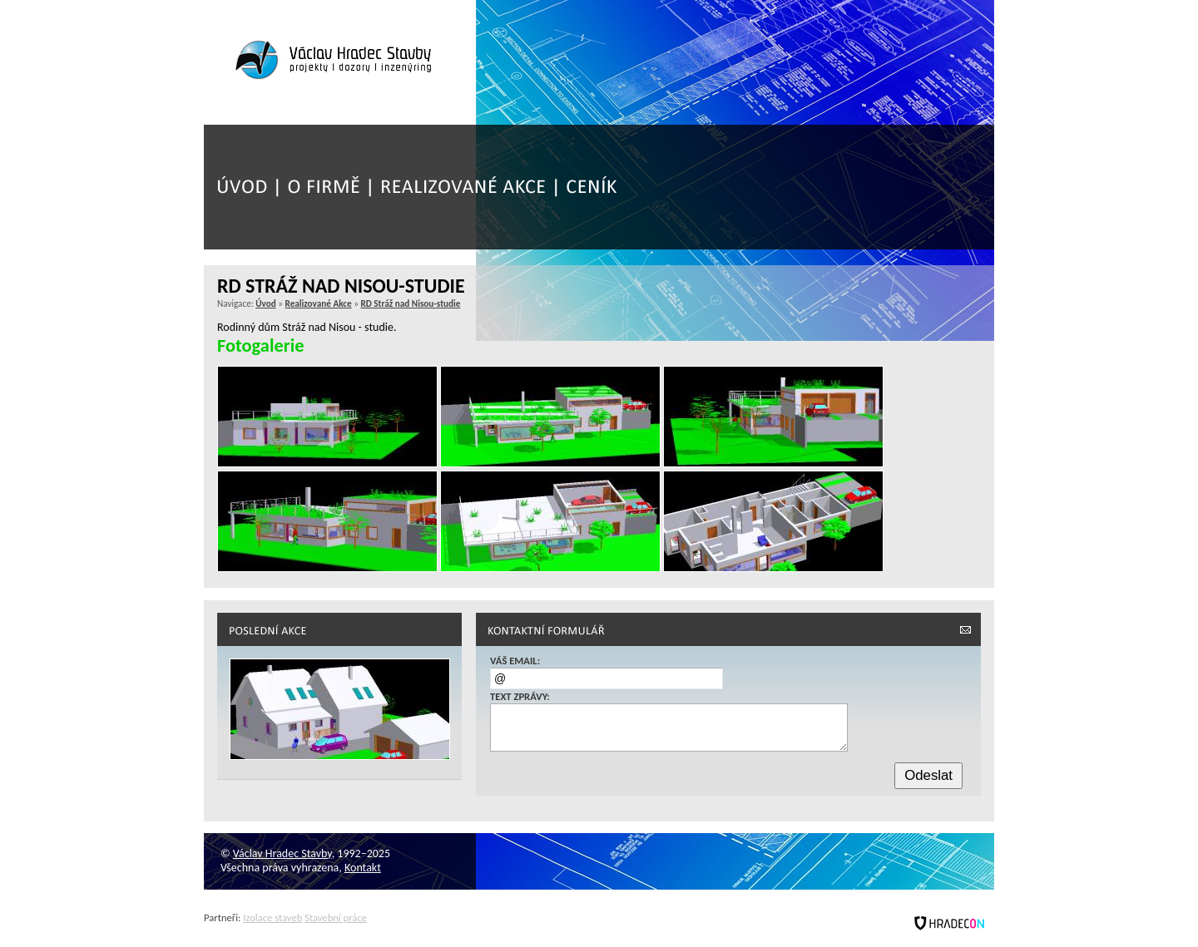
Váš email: (515, 660)
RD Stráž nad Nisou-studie (410, 303)
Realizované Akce (318, 303)
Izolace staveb (272, 917)
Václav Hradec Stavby (282, 853)
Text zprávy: (520, 696)
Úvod (265, 303)
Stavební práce (335, 917)
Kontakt (362, 868)
